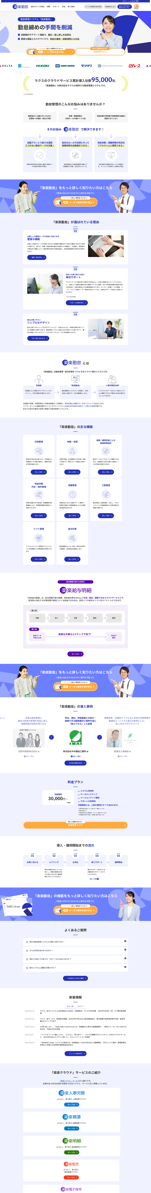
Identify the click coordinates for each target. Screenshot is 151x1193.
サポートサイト (63, 1136)
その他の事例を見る (75, 723)
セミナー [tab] (81, 967)
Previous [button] (52, 697)
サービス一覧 (62, 1131)
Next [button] (99, 697)
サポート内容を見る (76, 303)
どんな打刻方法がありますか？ (77, 911)
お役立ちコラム (47, 1137)
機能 (48, 6)
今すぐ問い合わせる (38, 338)
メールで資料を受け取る (93, 7)
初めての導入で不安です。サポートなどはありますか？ (77, 920)
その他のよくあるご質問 (75, 939)
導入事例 (71, 6)
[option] (28, 695)
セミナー (125, 1)
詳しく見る (35, 472)
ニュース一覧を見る (75, 1020)
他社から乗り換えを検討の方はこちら (124, 6)
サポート (56, 6)
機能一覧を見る (37, 257)
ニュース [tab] (70, 967)
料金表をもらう (110, 7)
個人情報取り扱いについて (67, 1139)
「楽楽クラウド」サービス (69, 1047)
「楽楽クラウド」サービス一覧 (68, 1134)
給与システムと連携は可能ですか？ (77, 928)
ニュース (45, 1134)
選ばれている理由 (37, 6)
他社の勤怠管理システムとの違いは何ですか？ (77, 903)
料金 (63, 6)
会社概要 (61, 1128)
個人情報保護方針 (88, 1128)
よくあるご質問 (134, 1)
